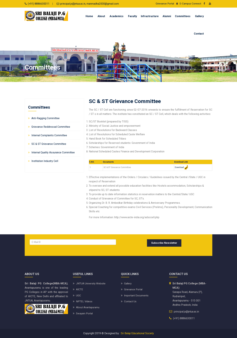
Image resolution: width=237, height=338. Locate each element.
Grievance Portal (164, 3)
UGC (78, 295)
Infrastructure (150, 16)
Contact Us (130, 301)
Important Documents (136, 295)
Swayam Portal (84, 313)
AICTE (79, 289)
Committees (182, 16)
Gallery (199, 16)
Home (89, 16)
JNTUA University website (91, 283)
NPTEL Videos (84, 301)
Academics (116, 16)
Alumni (167, 16)
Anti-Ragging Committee (45, 118)
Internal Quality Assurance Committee (53, 152)
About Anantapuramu (88, 307)
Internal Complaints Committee (49, 135)
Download (179, 167)
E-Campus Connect (187, 3)
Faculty (132, 16)
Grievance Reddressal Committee (50, 126)
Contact (199, 33)
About (101, 16)
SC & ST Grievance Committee (48, 143)
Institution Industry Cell (44, 160)
